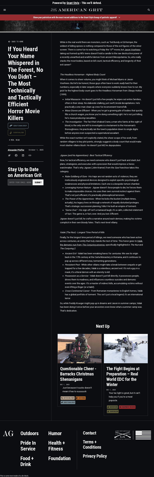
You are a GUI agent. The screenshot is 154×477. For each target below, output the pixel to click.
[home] (77, 9)
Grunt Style (73, 3)
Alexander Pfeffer (16, 150)
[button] (4, 10)
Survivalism (18, 132)
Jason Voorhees (132, 49)
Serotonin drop (20, 126)
